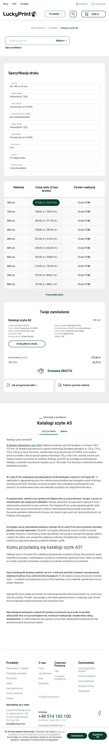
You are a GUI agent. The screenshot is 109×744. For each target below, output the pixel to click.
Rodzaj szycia (17, 165)
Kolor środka (16, 134)
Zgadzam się (98, 735)
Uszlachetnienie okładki (20, 114)
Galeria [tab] (63, 431)
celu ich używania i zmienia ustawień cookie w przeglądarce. (37, 733)
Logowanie (98, 4)
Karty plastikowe (14, 688)
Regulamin (43, 683)
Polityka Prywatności (48, 697)
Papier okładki (16, 93)
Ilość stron (15, 144)
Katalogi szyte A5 (69, 28)
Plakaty (10, 698)
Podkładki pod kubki (16, 673)
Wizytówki (11, 678)
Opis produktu (13, 47)
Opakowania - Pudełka (17, 668)
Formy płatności (86, 681)
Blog (5, 4)
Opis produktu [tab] (49, 431)
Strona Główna (38, 28)
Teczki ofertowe (14, 693)
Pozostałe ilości (54, 294)
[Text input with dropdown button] (30, 41)
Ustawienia (77, 735)
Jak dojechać (44, 673)
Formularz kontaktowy (60, 677)
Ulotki (9, 683)
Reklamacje (84, 691)
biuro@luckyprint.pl (15, 723)
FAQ (14, 4)
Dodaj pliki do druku (26, 343)
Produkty (52, 28)
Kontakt (24, 4)
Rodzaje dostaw (86, 686)
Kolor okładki (16, 104)
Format (14, 83)
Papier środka (16, 124)
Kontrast (81, 4)
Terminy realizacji (86, 676)
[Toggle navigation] (73, 14)
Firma (41, 668)
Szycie (14, 155)
